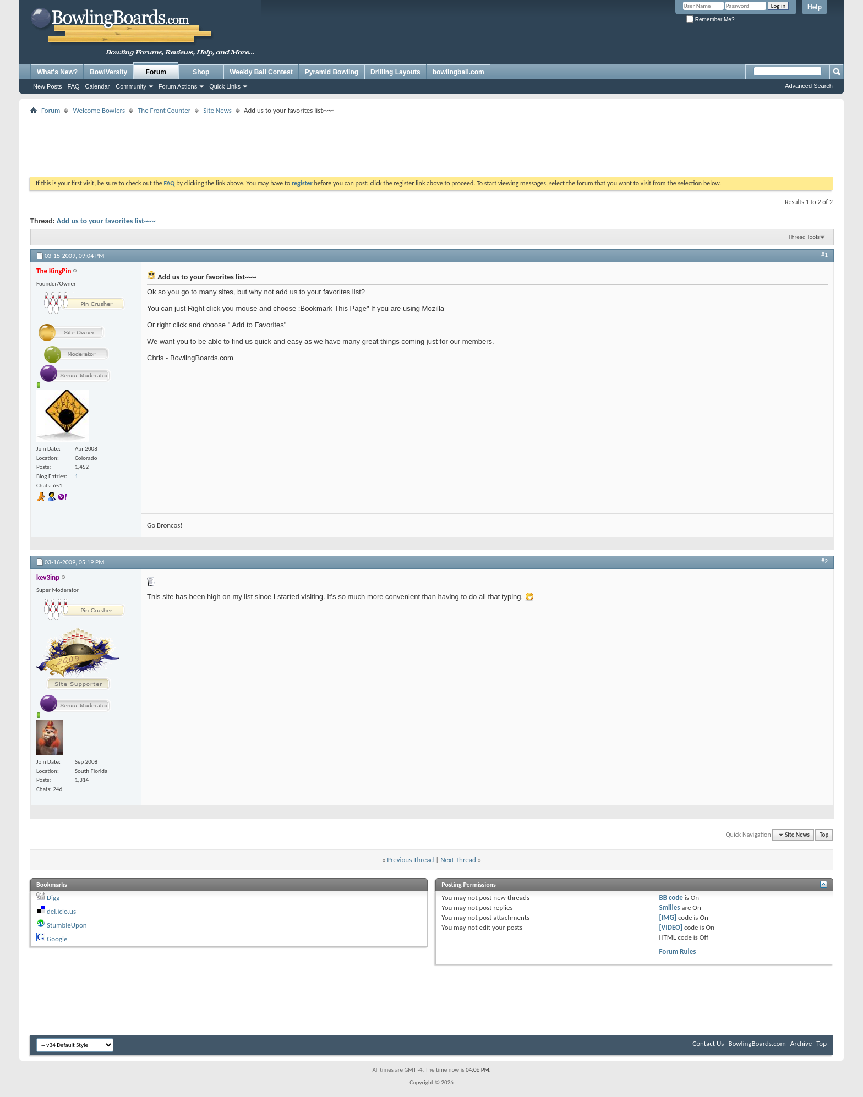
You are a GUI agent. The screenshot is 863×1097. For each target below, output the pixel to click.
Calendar (97, 86)
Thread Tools (804, 236)
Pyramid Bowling (331, 72)
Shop (201, 72)
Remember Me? (710, 20)
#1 (824, 255)
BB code (670, 897)
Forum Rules (677, 951)
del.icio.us (61, 911)
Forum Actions (178, 86)
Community (131, 86)
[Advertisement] (431, 142)
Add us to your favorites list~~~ (106, 221)
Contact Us (708, 1043)
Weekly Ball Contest (261, 72)
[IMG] (667, 917)
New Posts (47, 86)
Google (57, 939)
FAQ (74, 86)
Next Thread (458, 859)
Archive (801, 1043)
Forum (156, 72)
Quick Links (225, 86)
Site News (217, 110)
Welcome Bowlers (99, 110)
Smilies (669, 907)
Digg (53, 897)
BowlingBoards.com (756, 1043)
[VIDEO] (670, 927)
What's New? (57, 72)
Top (824, 834)
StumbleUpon (67, 925)
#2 (824, 561)
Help (814, 7)
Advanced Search (809, 86)
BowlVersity (108, 72)
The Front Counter (164, 110)
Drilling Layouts (395, 72)
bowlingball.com (458, 72)
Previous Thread (410, 859)
